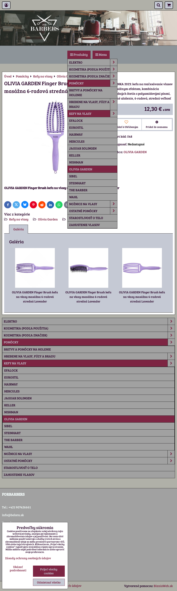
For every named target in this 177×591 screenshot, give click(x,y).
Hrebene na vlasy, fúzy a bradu (93, 104)
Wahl (73, 197)
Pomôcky (93, 83)
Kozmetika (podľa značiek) (93, 76)
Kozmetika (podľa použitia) (93, 69)
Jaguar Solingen (83, 148)
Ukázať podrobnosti (18, 568)
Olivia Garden (80, 169)
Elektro (93, 62)
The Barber (78, 190)
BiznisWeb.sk (163, 586)
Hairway (76, 134)
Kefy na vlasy (93, 113)
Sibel (73, 176)
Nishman (76, 162)
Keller (74, 155)
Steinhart (77, 183)
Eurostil (76, 127)
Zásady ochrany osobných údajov (28, 558)
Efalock (76, 120)
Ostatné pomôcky (93, 211)
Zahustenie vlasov (84, 225)
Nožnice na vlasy (93, 204)
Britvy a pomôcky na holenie (86, 92)
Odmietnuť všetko (49, 582)
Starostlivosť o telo (86, 218)
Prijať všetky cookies (48, 571)
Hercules (76, 141)
